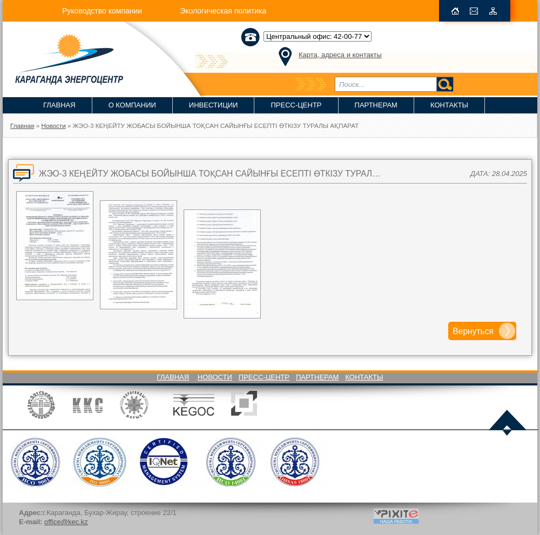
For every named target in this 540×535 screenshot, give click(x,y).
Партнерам (376, 105)
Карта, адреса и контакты (340, 55)
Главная (59, 105)
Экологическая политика (223, 10)
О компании (132, 105)
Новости (215, 377)
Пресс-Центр (296, 105)
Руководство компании (102, 10)
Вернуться (473, 331)
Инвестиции (213, 105)
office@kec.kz (66, 522)
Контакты (449, 105)
